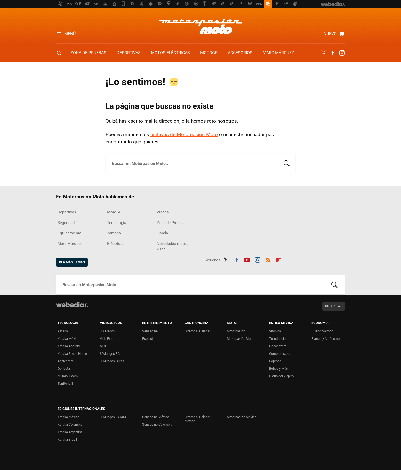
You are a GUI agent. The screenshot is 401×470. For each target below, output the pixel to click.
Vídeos (163, 212)
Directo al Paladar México (197, 419)
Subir (330, 306)
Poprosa (275, 361)
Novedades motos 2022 (172, 246)
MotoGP (209, 52)
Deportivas (129, 52)
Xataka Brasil (67, 439)
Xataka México (68, 417)
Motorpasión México (241, 417)
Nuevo (330, 33)
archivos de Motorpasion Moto (184, 134)
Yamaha (114, 233)
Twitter (323, 53)
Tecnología (116, 222)
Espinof (147, 339)
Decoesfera (277, 346)
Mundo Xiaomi (68, 376)
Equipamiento (70, 233)
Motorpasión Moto (240, 339)
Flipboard (279, 259)
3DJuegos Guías (112, 361)
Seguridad (66, 222)
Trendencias (278, 339)
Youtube (247, 259)
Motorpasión (236, 331)
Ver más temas (72, 262)
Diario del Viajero (281, 376)
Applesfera (66, 361)
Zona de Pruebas (88, 52)
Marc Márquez (278, 52)
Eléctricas (115, 243)
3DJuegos (107, 331)
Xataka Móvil (67, 339)
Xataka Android (69, 346)
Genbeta (64, 369)
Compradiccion (280, 354)
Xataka (63, 331)
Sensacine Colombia (157, 424)
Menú (70, 33)
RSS (268, 259)
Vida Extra (107, 339)
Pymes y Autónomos (326, 339)
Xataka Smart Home (72, 354)
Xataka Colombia (70, 424)
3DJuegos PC (110, 354)
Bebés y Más (278, 369)
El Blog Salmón (322, 331)
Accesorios (240, 52)
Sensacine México (155, 417)
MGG (103, 346)
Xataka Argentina (70, 432)
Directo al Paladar (197, 331)
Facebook (333, 53)
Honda (162, 233)
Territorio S (65, 384)
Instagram (342, 53)
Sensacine (150, 331)
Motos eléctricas (170, 52)
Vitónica (275, 331)
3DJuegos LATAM (113, 417)
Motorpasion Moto (200, 26)
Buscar (286, 163)
